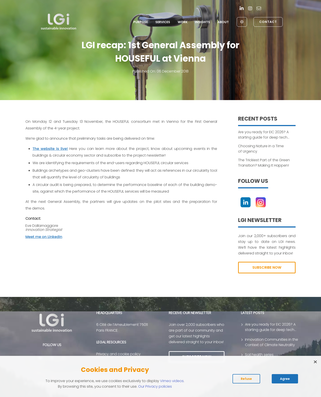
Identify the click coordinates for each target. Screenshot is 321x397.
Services (162, 22)
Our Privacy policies (155, 386)
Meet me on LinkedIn (43, 236)
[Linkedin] (242, 8)
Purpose (140, 22)
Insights (202, 22)
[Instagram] (250, 8)
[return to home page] (59, 22)
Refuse (246, 379)
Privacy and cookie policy (118, 354)
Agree (285, 379)
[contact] (259, 8)
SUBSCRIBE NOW (266, 267)
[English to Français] (242, 22)
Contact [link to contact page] (268, 22)
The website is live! (50, 148)
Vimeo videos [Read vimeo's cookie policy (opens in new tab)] (172, 380)
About (223, 22)
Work (182, 22)
